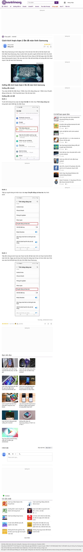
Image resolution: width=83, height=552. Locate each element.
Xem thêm (27, 537)
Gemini (37, 6)
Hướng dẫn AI (17, 6)
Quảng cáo (33, 544)
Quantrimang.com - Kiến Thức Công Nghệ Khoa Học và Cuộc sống (11, 2)
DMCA (43, 544)
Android (14, 36)
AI (10, 6)
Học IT (61, 6)
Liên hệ (29, 544)
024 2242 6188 (15, 547)
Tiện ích (67, 6)
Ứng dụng (24, 544)
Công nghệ (55, 6)
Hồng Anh (11, 46)
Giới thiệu (3, 544)
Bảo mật (14, 544)
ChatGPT (30, 6)
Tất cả (5, 6)
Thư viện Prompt (45, 6)
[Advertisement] (42, 22)
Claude (24, 6)
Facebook (39, 544)
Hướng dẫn (19, 544)
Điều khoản (8, 544)
